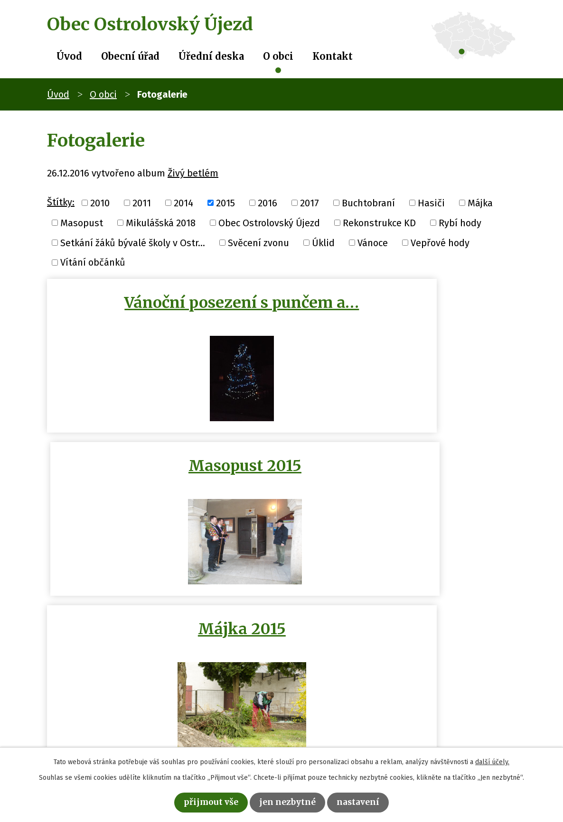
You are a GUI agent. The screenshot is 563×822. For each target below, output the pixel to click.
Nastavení (365, 801)
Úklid (323, 242)
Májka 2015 (162, 470)
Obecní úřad (130, 56)
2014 (183, 203)
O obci (278, 56)
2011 (141, 203)
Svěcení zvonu (258, 242)
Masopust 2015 (401, 302)
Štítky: (61, 202)
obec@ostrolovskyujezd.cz (244, 728)
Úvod (69, 56)
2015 (225, 203)
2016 (267, 203)
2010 (100, 203)
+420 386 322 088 (224, 713)
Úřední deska (211, 56)
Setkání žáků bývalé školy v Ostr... (132, 242)
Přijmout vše (204, 801)
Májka (480, 203)
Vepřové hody (440, 242)
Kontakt (332, 56)
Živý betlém (193, 173)
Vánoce (372, 242)
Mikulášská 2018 (161, 223)
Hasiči (431, 203)
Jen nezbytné (288, 801)
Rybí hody (460, 223)
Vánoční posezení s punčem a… (162, 312)
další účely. (492, 760)
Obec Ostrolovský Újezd (269, 223)
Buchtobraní (368, 203)
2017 (309, 203)
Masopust (81, 223)
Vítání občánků (92, 262)
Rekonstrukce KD (379, 223)
